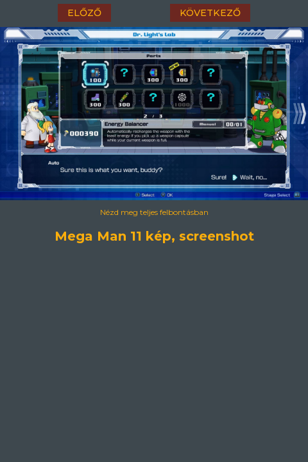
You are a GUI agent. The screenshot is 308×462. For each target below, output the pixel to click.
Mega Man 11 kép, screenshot (154, 234)
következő (210, 13)
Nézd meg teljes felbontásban (154, 212)
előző (84, 13)
